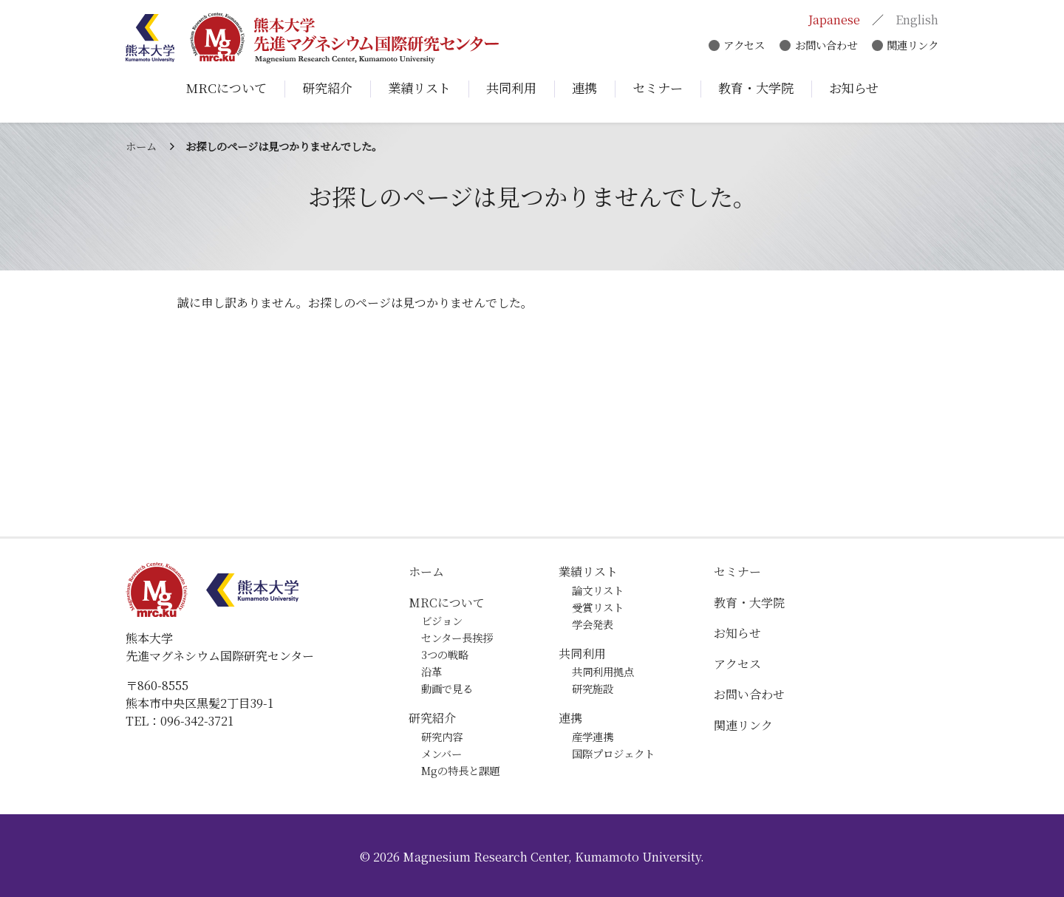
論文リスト (598, 590)
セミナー (737, 571)
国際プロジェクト (613, 753)
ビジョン (442, 620)
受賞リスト (598, 607)
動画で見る (447, 688)
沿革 (431, 671)
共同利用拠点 (603, 671)
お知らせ (737, 632)
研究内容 (442, 736)
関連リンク (912, 46)
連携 (570, 717)
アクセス (740, 46)
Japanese (834, 20)
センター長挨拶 (457, 637)
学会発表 (592, 624)
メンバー (441, 753)
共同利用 (582, 653)
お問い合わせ (824, 46)
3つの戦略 (444, 654)
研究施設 (592, 688)
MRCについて (447, 602)
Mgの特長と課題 (460, 770)
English (917, 20)
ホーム (141, 146)
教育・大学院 (749, 602)
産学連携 (592, 736)
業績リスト (588, 571)
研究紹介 (432, 717)
